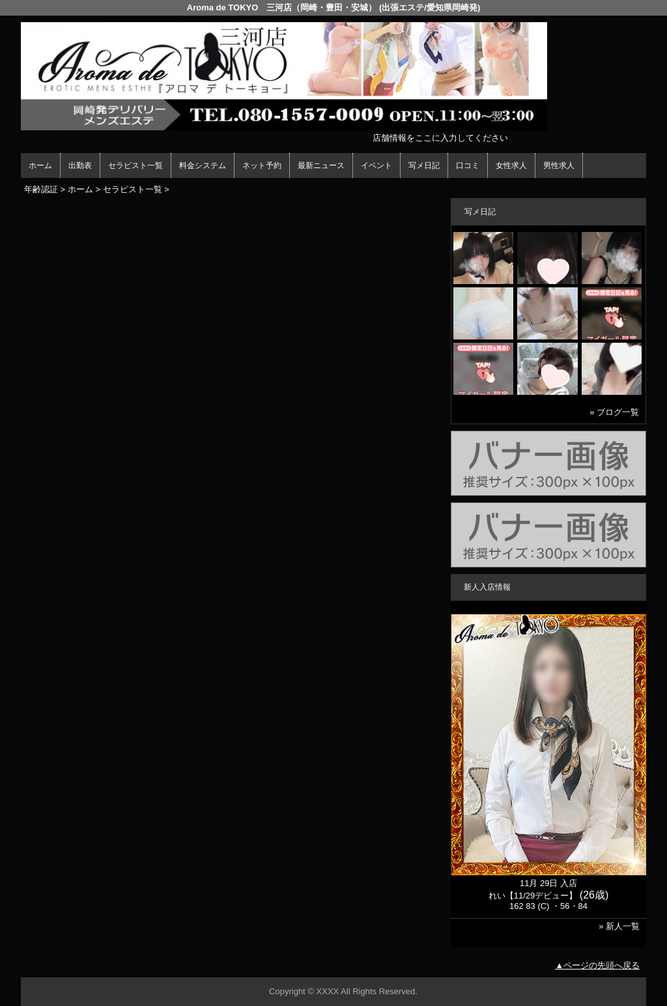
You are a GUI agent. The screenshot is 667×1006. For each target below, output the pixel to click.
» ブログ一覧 (614, 412)
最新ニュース (321, 165)
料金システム (202, 165)
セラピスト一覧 (135, 165)
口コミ (467, 165)
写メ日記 (424, 165)
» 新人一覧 (619, 926)
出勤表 (80, 165)
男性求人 (559, 165)
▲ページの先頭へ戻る (597, 965)
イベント (376, 165)
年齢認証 (41, 189)
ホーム (40, 165)
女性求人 (511, 165)
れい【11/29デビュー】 (533, 895)
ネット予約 (261, 165)
